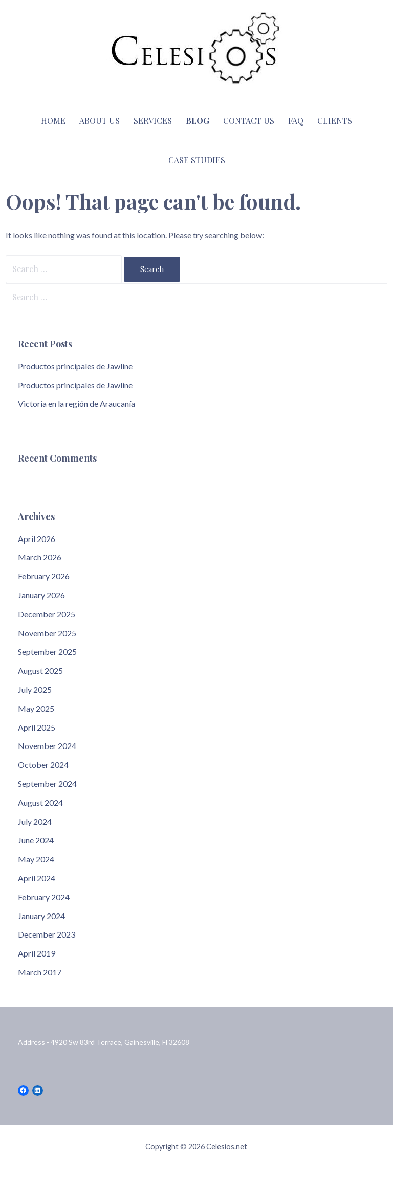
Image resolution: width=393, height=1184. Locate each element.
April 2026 (36, 539)
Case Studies (196, 160)
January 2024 (41, 916)
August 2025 (40, 670)
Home (53, 120)
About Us (99, 120)
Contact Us (248, 120)
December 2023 (46, 934)
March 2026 (39, 557)
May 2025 (36, 708)
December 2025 (46, 614)
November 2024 (47, 746)
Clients (334, 120)
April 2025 (36, 727)
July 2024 (35, 821)
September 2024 (47, 783)
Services (153, 120)
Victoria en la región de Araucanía (76, 403)
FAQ (295, 120)
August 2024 (40, 802)
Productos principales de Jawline (75, 366)
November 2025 (47, 633)
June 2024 (36, 840)
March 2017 (39, 972)
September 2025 (47, 651)
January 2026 (41, 595)
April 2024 (36, 878)
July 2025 (35, 689)
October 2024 (43, 765)
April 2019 (36, 953)
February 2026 (44, 576)
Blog (197, 120)
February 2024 (44, 897)
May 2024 (36, 859)
